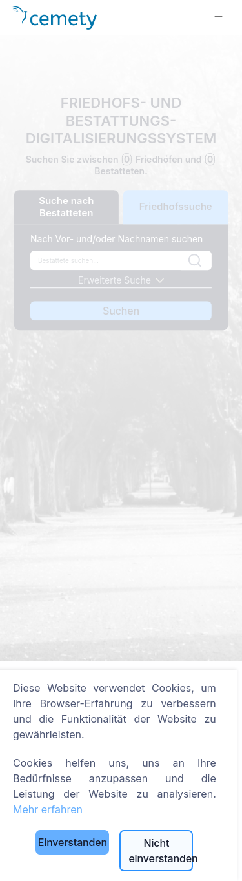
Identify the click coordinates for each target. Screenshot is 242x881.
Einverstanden (72, 842)
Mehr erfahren (48, 809)
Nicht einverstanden (160, 850)
